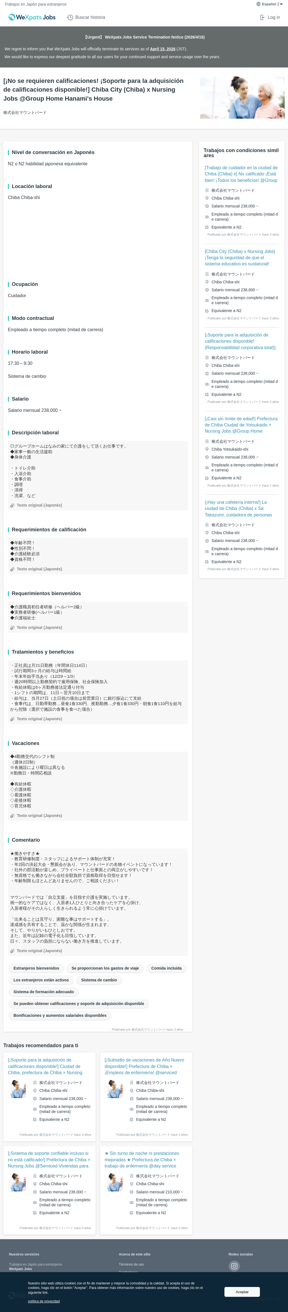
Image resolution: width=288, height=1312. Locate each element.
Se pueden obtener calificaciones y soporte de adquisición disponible (79, 1003)
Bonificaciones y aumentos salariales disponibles (60, 1015)
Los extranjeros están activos (41, 980)
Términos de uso (131, 1264)
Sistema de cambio (99, 980)
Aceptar (242, 1292)
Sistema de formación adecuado (44, 992)
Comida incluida (166, 968)
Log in (269, 17)
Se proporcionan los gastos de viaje (105, 968)
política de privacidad (44, 1301)
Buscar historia (86, 17)
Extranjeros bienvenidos (36, 968)
